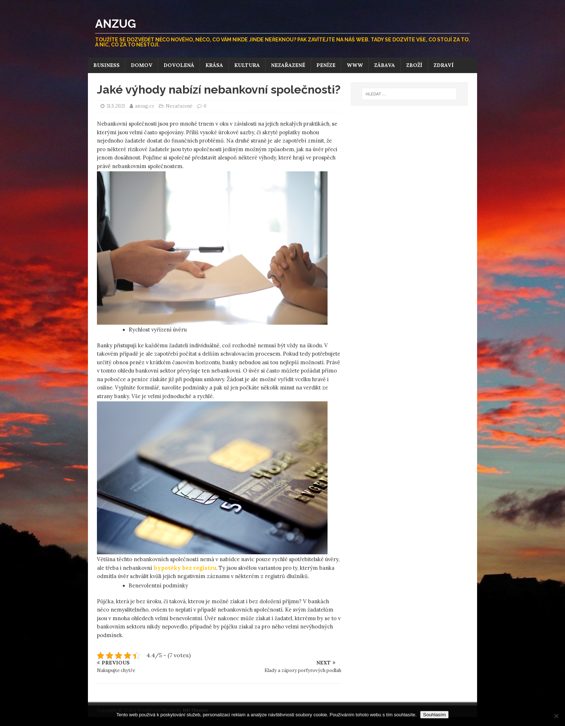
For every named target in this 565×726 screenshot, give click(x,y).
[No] (556, 716)
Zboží (414, 65)
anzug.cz (145, 106)
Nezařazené (288, 65)
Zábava (384, 65)
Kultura (247, 65)
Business (106, 65)
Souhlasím (434, 714)
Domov (141, 65)
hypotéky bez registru (185, 567)
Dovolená (179, 65)
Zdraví (443, 65)
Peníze (325, 65)
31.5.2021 (115, 106)
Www (355, 65)
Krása (214, 65)
